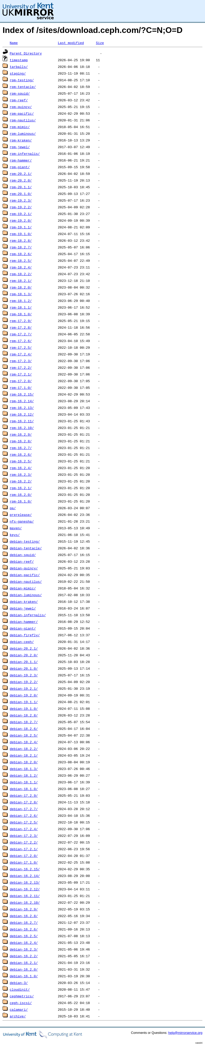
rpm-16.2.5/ (21, 461)
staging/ (18, 73)
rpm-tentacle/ (23, 86)
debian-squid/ (23, 554)
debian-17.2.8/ (24, 802)
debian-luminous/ (26, 595)
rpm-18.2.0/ (21, 287)
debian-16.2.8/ (24, 915)
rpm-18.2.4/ (21, 267)
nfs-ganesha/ (22, 521)
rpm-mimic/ (20, 126)
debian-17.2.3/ (24, 835)
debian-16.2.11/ (25, 895)
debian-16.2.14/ (25, 875)
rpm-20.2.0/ (21, 180)
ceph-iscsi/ (21, 1002)
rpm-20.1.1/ (21, 187)
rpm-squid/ (20, 93)
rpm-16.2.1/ (21, 488)
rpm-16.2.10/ (22, 427)
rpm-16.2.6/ (21, 454)
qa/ (13, 508)
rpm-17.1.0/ (21, 387)
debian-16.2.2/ (24, 956)
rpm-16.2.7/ (21, 447)
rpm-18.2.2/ (21, 274)
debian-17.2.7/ (24, 809)
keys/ (15, 534)
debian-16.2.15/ (25, 869)
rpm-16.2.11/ (22, 421)
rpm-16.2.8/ (21, 441)
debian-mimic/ (23, 588)
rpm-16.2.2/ (21, 481)
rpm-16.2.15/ (22, 394)
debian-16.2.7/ (24, 922)
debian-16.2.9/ (24, 909)
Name (14, 42)
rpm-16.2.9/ (21, 434)
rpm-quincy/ (21, 106)
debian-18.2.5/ (24, 735)
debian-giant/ (23, 628)
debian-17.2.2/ (24, 842)
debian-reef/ (22, 561)
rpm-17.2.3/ (21, 361)
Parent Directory (26, 53)
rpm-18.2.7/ (21, 247)
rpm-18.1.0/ (21, 314)
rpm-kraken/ (21, 140)
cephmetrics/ (22, 996)
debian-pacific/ (25, 574)
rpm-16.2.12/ (22, 414)
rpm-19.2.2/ (21, 207)
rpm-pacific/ (22, 113)
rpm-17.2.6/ (21, 340)
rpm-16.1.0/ (21, 501)
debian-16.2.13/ (25, 882)
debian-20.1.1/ (24, 661)
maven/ (16, 528)
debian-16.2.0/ (24, 969)
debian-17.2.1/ (24, 849)
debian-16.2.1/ (24, 962)
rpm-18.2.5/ (21, 260)
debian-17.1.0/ (24, 862)
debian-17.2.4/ (24, 829)
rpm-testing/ (22, 80)
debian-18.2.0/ (24, 762)
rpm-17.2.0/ (21, 381)
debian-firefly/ (25, 635)
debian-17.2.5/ (24, 822)
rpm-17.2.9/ (21, 320)
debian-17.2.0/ (24, 855)
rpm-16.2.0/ (21, 494)
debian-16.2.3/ (24, 949)
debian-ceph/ (22, 641)
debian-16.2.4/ (24, 942)
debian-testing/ (25, 541)
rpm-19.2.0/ (21, 220)
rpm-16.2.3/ (21, 474)
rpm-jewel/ (20, 147)
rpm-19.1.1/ (21, 227)
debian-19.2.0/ (24, 695)
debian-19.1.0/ (24, 708)
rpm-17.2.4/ (21, 354)
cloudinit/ (20, 989)
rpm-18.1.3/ (21, 294)
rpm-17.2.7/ (21, 334)
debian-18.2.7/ (24, 722)
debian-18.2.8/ (24, 715)
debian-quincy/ (24, 568)
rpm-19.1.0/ (21, 233)
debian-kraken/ (24, 601)
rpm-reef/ (19, 100)
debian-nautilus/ (26, 581)
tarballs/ (19, 66)
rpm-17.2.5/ (21, 347)
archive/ (18, 1016)
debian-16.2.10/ (25, 902)
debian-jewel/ (23, 608)
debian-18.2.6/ (24, 728)
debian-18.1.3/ (24, 768)
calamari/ (19, 1009)
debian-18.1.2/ (24, 775)
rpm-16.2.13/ (22, 407)
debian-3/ (19, 982)
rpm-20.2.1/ (21, 173)
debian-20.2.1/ (24, 648)
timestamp (19, 60)
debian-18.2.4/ (24, 742)
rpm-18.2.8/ (21, 240)
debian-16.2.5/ (24, 936)
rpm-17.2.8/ (21, 327)
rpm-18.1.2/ (21, 300)
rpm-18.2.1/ (21, 280)
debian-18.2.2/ (24, 748)
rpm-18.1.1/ (21, 307)
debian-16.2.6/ (24, 929)
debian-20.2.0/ (24, 655)
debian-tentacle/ (26, 548)
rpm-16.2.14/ (22, 401)
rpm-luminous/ (23, 133)
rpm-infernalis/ (25, 153)
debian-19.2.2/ (24, 681)
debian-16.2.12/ (25, 889)
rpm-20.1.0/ (21, 193)
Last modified (71, 42)
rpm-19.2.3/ (21, 200)
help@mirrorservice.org (185, 1033)
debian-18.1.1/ (24, 782)
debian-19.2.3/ (24, 675)
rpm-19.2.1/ (21, 213)
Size (100, 42)
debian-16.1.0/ (24, 976)
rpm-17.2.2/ (21, 367)
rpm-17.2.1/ (21, 374)
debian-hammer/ (24, 621)
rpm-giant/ (20, 167)
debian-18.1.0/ (24, 788)
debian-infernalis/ (28, 615)
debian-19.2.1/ (24, 688)
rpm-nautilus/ (23, 120)
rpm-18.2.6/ (21, 254)
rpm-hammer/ (21, 160)
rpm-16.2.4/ (21, 467)
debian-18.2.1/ (24, 755)
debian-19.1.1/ (24, 702)
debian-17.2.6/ (24, 815)
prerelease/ (21, 514)
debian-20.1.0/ (24, 668)
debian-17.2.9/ (24, 795)
